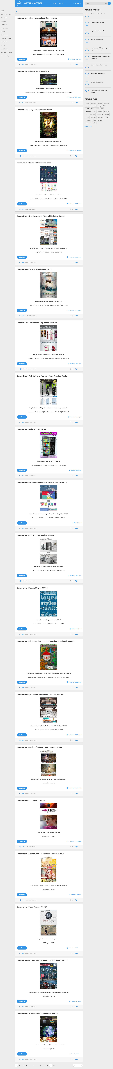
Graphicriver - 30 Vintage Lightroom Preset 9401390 (37, 1013)
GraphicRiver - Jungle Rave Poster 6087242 (34, 110)
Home (54, 3)
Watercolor (88, 123)
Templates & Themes (6, 53)
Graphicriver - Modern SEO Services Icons (34, 163)
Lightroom (88, 111)
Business (106, 103)
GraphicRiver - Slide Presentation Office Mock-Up (37, 18)
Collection (93, 106)
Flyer (92, 108)
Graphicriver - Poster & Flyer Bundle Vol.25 (34, 269)
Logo (94, 111)
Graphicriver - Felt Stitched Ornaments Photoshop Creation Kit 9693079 (45, 641)
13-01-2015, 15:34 (31, 475)
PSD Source (5, 28)
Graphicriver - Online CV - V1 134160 (31, 429)
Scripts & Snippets (6, 56)
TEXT (107, 117)
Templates (100, 117)
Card (87, 106)
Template (93, 117)
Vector (94, 120)
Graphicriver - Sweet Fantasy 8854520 (32, 907)
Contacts (60, 3)
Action (87, 103)
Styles (3, 31)
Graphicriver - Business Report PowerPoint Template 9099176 (42, 482)
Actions (4, 21)
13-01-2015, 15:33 (31, 846)
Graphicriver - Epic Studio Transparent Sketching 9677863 (40, 694)
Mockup (100, 111)
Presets (107, 114)
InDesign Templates (6, 38)
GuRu (23, 64)
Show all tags (88, 126)
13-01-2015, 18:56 (31, 64)
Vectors (3, 46)
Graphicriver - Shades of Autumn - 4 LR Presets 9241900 (39, 747)
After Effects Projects (6, 14)
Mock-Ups (4, 25)
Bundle (100, 103)
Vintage (100, 120)
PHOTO (92, 114)
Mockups (106, 111)
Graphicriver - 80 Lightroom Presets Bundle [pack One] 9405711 (42, 960)
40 (54, 1065)
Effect (105, 106)
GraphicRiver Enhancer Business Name (33, 71)
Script (87, 117)
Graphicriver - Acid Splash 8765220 (31, 800)
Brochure (93, 103)
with (95, 123)
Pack (87, 114)
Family (87, 108)
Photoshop (4, 18)
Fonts (2, 10)
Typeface (88, 120)
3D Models (4, 42)
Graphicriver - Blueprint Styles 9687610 (32, 588)
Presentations (4, 35)
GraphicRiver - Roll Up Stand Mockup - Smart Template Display (42, 376)
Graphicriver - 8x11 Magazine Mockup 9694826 (35, 535)
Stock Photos (4, 49)
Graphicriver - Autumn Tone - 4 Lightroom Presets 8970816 (40, 854)
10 (47, 1065)
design (99, 106)
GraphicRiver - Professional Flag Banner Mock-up (37, 323)
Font (97, 108)
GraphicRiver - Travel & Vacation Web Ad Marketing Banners (41, 216)
